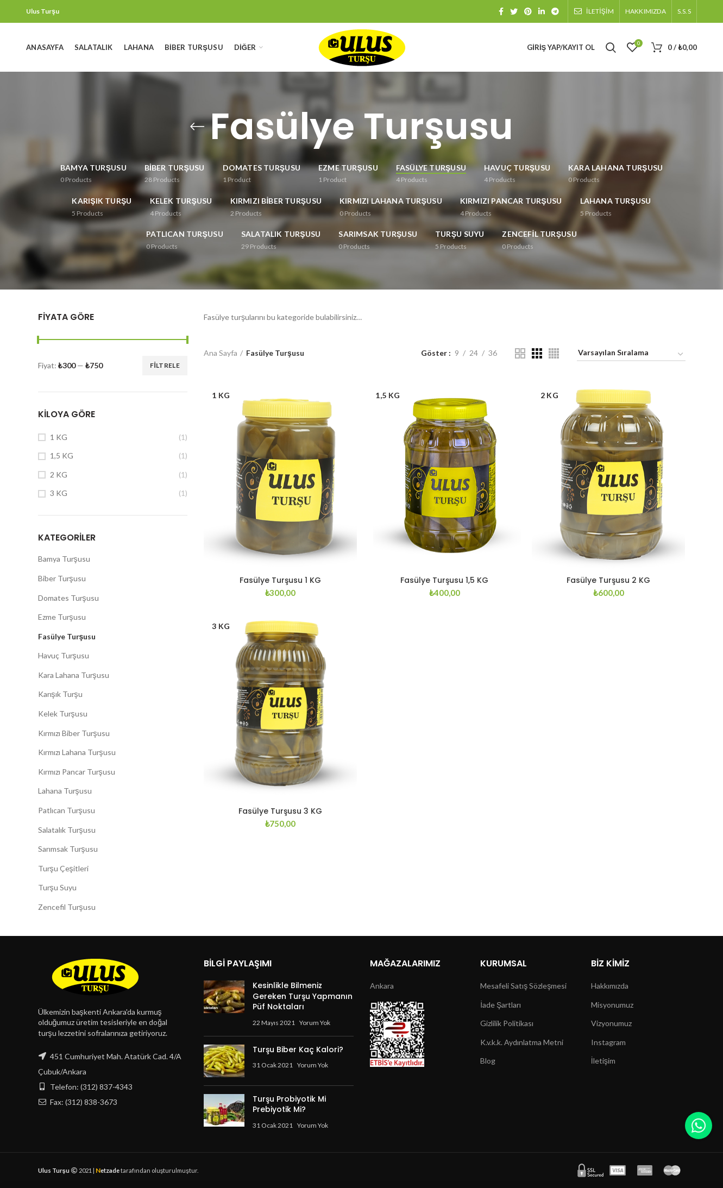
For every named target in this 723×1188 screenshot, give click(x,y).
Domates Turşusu (68, 597)
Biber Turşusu (62, 578)
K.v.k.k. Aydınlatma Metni (521, 1042)
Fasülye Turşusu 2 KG (608, 580)
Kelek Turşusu (62, 713)
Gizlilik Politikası (506, 1023)
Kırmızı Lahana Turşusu (77, 752)
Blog (487, 1060)
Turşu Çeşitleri (63, 868)
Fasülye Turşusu (67, 636)
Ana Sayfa (220, 352)
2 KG (58, 474)
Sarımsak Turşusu (68, 848)
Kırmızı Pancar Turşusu (76, 771)
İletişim (603, 1060)
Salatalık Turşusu (67, 829)
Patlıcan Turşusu (66, 810)
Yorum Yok (314, 1023)
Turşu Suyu (57, 887)
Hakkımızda (609, 985)
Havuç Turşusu (63, 655)
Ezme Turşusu (62, 616)
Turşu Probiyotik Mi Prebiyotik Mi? (289, 1104)
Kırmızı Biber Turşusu (74, 733)
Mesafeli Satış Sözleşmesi (523, 985)
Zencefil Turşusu (67, 907)
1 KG (58, 437)
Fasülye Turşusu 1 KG (280, 580)
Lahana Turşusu (65, 790)
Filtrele (165, 365)
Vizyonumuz (611, 1023)
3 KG (58, 493)
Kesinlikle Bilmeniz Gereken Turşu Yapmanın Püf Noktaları (303, 996)
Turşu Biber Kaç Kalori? (298, 1049)
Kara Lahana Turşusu (73, 675)
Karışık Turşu (60, 694)
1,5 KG (61, 455)
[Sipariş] (631, 354)
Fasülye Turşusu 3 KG (280, 811)
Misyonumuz (612, 1004)
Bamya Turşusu (64, 558)
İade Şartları (500, 1004)
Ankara (382, 985)
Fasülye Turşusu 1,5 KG (444, 580)
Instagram (608, 1042)
